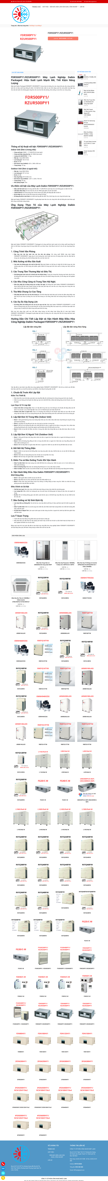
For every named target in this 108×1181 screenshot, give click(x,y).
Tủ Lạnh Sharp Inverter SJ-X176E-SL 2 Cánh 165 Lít (90, 143)
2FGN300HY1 (65, 1079)
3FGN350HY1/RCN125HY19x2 (20, 1107)
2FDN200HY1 (21, 1079)
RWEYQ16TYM (43, 689)
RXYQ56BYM (21, 936)
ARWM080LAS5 (65, 633)
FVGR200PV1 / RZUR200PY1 (21, 1024)
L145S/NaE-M (65, 829)
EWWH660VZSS (20, 661)
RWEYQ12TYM (65, 744)
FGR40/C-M (21, 996)
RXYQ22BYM (43, 598)
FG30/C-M (21, 968)
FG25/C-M (87, 940)
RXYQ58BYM (43, 936)
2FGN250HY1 (43, 1079)
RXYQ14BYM (87, 661)
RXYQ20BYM (65, 661)
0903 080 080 (79, 1167)
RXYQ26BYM (21, 800)
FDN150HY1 (87, 1052)
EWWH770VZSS (87, 598)
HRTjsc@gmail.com (79, 1170)
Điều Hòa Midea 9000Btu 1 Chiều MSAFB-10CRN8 (88, 134)
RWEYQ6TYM (65, 689)
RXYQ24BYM (43, 633)
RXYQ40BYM (43, 885)
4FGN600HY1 (43, 1135)
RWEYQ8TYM (87, 633)
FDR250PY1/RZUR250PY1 (87, 968)
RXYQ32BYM (65, 857)
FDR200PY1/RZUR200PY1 (87, 1024)
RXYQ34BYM (87, 857)
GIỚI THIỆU (45, 7)
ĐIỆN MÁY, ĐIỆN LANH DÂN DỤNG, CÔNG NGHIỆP (64, 7)
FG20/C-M (43, 800)
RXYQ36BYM (21, 913)
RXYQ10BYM (65, 598)
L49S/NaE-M (87, 772)
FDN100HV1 (43, 1052)
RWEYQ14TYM (43, 744)
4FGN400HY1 (65, 1107)
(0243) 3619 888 (80, 1159)
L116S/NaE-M (43, 772)
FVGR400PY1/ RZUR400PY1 (65, 968)
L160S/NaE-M (43, 829)
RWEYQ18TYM (43, 661)
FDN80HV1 (21, 1052)
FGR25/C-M (65, 996)
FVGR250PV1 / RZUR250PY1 (43, 968)
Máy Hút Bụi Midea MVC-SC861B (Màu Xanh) (89, 92)
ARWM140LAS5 (20, 744)
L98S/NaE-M (65, 772)
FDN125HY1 (65, 1052)
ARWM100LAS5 (87, 689)
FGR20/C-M (87, 996)
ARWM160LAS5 (20, 633)
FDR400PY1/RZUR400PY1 (65, 1024)
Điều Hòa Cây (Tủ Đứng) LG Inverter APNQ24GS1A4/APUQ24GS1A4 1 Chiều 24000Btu (87, 564)
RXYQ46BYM (87, 885)
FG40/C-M (65, 800)
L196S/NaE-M (21, 829)
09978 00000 (62, 38)
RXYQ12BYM (21, 772)
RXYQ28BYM (21, 857)
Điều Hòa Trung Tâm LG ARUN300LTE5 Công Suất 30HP (89, 101)
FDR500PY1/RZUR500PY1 (43, 1024)
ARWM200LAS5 (65, 716)
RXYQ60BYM (65, 936)
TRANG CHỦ (36, 7)
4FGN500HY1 (21, 1135)
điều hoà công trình (23, 25)
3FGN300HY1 (87, 1079)
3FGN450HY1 (87, 1107)
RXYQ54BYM (87, 913)
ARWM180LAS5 (87, 716)
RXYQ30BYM (43, 857)
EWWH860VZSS (20, 563)
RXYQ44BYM (65, 885)
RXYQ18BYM (21, 716)
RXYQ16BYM (21, 689)
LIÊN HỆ (82, 7)
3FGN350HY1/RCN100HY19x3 (42, 1107)
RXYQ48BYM (43, 913)
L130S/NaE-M (87, 829)
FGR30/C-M (43, 996)
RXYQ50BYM (65, 908)
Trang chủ (14, 25)
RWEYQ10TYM (87, 744)
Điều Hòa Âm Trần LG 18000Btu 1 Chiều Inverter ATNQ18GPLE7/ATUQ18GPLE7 (21, 600)
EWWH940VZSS (42, 716)
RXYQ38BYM (21, 885)
